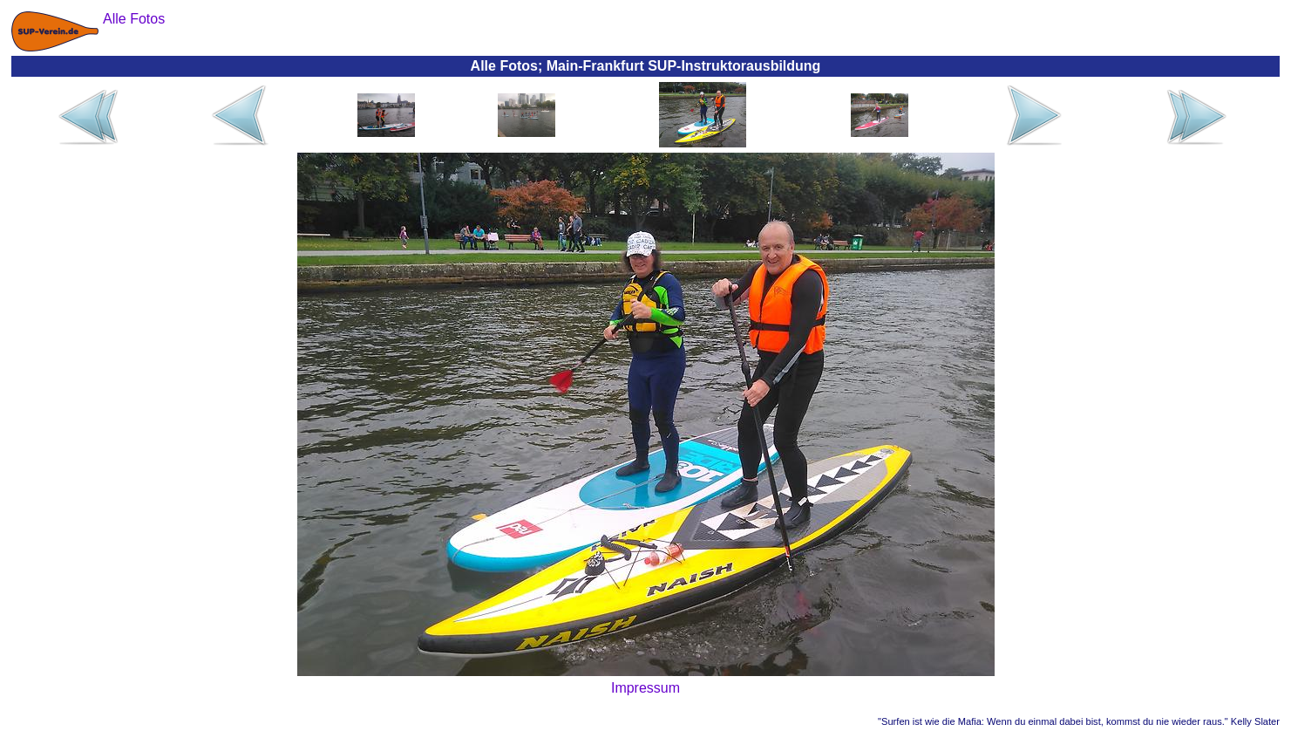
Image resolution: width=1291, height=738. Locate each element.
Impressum (645, 687)
